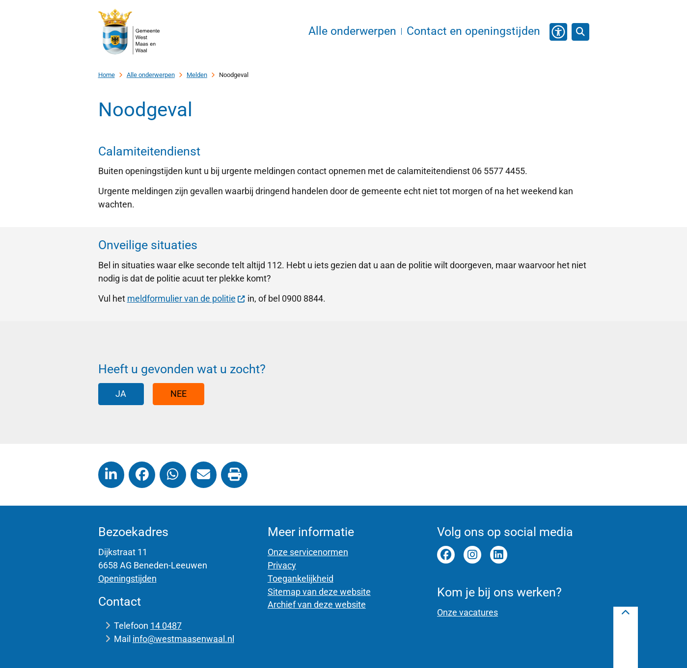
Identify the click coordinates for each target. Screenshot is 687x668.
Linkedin (499, 555)
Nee (178, 393)
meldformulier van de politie (186, 298)
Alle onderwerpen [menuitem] (352, 31)
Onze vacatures (467, 612)
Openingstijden (127, 578)
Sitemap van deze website (319, 592)
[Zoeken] (580, 31)
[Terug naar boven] (625, 637)
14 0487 (166, 625)
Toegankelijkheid (300, 578)
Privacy (282, 565)
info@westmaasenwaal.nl (183, 639)
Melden (197, 74)
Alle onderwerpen (151, 74)
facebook (446, 555)
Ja (120, 393)
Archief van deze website (317, 604)
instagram (472, 555)
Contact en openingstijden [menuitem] (473, 31)
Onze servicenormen (308, 552)
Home (106, 74)
